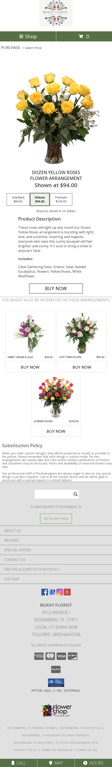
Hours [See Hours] (93, 763)
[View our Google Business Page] (52, 594)
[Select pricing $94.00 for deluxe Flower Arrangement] (40, 199)
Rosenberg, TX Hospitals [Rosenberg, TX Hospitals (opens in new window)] (81, 728)
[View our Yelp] (67, 594)
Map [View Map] (56, 763)
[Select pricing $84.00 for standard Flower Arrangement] (18, 199)
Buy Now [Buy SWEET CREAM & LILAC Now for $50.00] (30, 367)
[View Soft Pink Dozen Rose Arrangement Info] (82, 333)
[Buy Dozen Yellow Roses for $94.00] (56, 288)
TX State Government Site (77, 743)
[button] (56, 682)
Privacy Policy (26, 750)
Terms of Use (87, 750)
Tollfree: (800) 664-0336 (56, 634)
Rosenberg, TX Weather (33, 743)
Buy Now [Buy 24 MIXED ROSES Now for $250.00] (56, 431)
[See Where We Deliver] (56, 518)
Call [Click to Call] (19, 763)
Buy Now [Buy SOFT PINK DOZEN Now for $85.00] (82, 367)
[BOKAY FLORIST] (56, 25)
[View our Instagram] (59, 594)
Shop (28, 36)
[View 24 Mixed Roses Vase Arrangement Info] (56, 397)
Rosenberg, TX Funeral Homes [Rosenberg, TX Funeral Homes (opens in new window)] (32, 728)
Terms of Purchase (57, 750)
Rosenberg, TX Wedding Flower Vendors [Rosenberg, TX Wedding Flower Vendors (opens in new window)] (56, 735)
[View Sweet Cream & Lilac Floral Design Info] (30, 333)
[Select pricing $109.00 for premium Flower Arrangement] (61, 199)
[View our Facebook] (44, 594)
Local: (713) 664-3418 (56, 627)
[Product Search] (56, 494)
